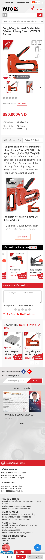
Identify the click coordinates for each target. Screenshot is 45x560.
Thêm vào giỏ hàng (35, 557)
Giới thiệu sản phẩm (12, 140)
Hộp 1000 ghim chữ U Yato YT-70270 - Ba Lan (12, 354)
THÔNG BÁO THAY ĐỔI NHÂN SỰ (18, 415)
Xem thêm (33, 247)
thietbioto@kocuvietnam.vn (19, 508)
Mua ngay (20, 557)
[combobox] (35, 2)
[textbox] (35, 2)
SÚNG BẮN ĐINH (19, 21)
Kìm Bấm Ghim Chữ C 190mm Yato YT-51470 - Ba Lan (10, 273)
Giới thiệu (9, 2)
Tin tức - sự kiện (21, 388)
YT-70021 (22, 103)
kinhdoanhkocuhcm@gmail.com (20, 532)
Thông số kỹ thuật (32, 140)
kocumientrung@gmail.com (19, 519)
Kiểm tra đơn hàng (26, 2)
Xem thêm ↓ (23, 236)
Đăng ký (37, 380)
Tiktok (5, 541)
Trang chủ (7, 21)
